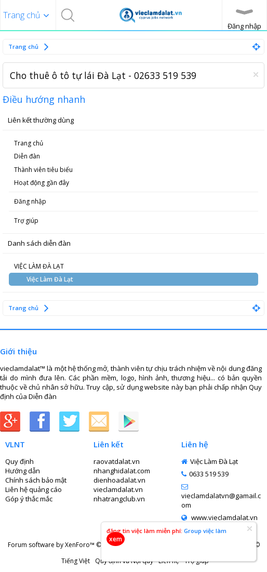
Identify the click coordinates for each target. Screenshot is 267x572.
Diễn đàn (27, 156)
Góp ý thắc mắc (28, 498)
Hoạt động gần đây (41, 182)
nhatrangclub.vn (119, 498)
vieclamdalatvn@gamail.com (221, 496)
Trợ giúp (26, 220)
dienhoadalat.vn (119, 480)
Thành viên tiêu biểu (43, 169)
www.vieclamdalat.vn (219, 517)
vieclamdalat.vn (118, 489)
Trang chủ (28, 143)
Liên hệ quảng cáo (33, 489)
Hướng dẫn (22, 470)
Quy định (19, 461)
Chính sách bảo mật (35, 480)
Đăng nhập (30, 201)
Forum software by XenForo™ (89, 544)
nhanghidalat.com (122, 470)
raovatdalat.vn (117, 461)
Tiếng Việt (75, 560)
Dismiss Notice (256, 74)
